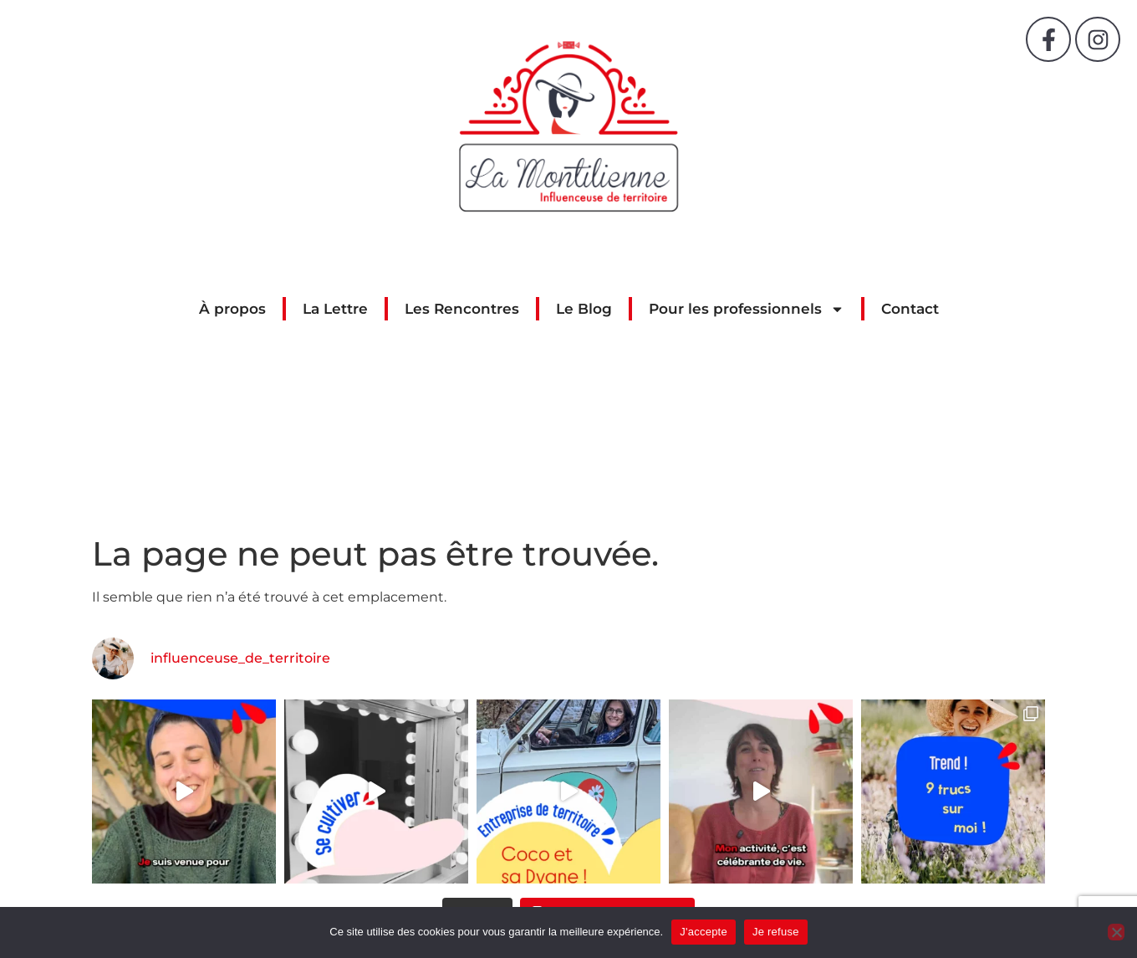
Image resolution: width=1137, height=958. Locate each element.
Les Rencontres (462, 308)
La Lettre (335, 308)
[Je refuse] (1116, 932)
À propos (232, 308)
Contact (910, 308)
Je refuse (775, 931)
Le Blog (584, 308)
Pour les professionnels (746, 308)
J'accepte (703, 931)
